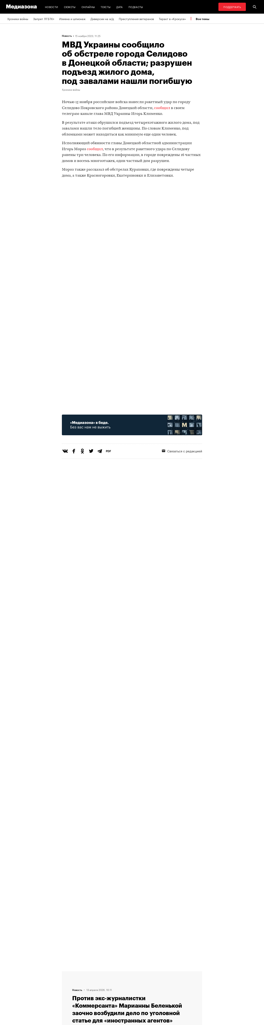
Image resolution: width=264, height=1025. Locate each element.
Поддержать (232, 7)
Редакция (69, 973)
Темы (66, 996)
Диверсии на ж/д (102, 18)
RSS (118, 973)
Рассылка (120, 981)
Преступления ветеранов (136, 18)
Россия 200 (122, 996)
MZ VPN (119, 988)
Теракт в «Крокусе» (172, 18)
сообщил (162, 108)
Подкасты (135, 7)
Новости (51, 7)
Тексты (106, 7)
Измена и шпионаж (72, 18)
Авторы (68, 988)
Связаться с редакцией (182, 450)
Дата (119, 7)
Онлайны (88, 7)
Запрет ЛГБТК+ (43, 18)
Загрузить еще (132, 852)
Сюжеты (70, 7)
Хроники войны (17, 18)
